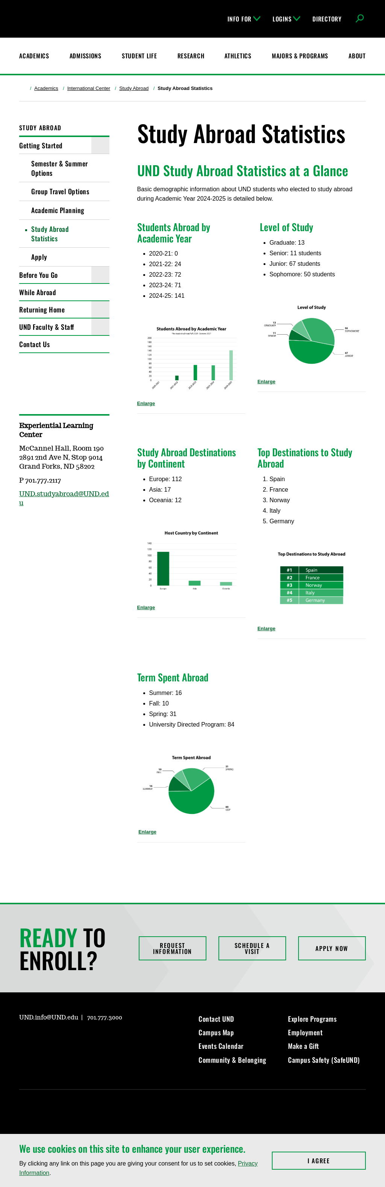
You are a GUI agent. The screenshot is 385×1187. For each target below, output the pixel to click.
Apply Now (331, 948)
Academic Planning (58, 210)
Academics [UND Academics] (34, 55)
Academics (46, 88)
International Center (88, 88)
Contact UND (216, 1019)
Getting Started (41, 145)
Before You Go (38, 275)
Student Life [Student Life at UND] (139, 55)
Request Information (172, 948)
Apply (39, 257)
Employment (305, 1032)
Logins (286, 18)
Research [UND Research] (191, 55)
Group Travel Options (60, 191)
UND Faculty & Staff (46, 327)
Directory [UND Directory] (326, 18)
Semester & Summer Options (59, 168)
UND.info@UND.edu (48, 1018)
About (357, 55)
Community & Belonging (233, 1060)
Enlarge (146, 403)
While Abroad (37, 292)
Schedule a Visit (252, 948)
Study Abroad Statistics (50, 233)
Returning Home (42, 309)
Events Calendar (221, 1046)
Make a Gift (303, 1046)
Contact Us (34, 344)
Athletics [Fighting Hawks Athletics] (237, 55)
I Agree (337, 1160)
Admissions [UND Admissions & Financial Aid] (86, 55)
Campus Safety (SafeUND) (324, 1060)
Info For (244, 18)
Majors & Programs (300, 55)
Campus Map (216, 1032)
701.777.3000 (104, 1018)
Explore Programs (312, 1019)
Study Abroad (134, 88)
